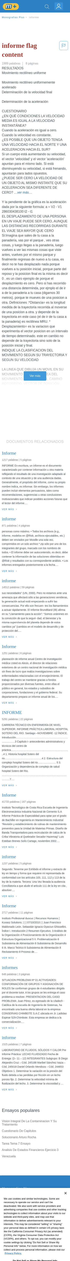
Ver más (35, 375)
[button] (63, 51)
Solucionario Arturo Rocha (19, 1137)
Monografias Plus (13, 17)
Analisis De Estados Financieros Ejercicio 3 (30, 1150)
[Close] (65, 1200)
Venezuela (9, 1156)
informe (34, 17)
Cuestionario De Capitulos (19, 1130)
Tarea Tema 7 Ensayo (16, 1143)
